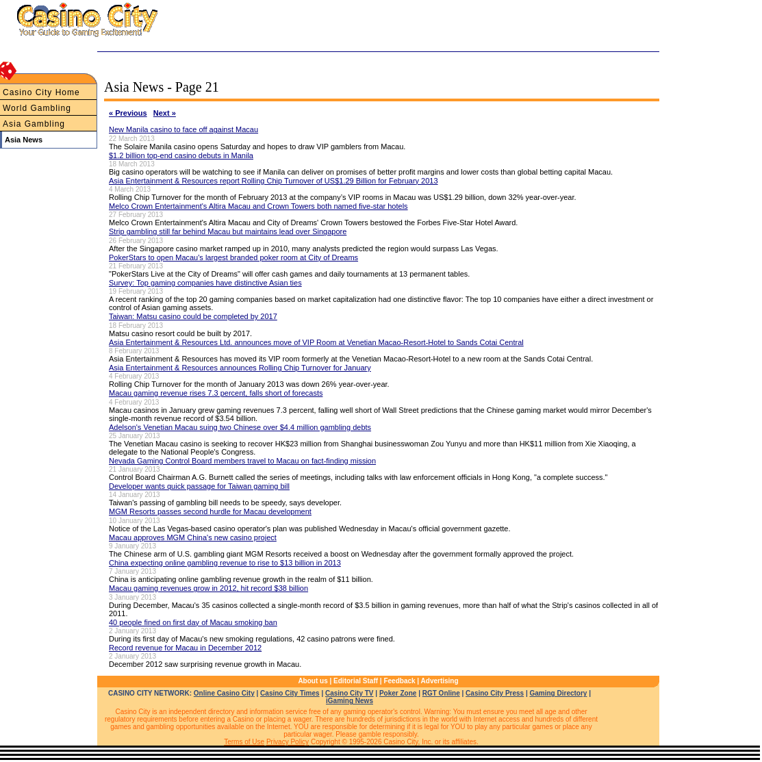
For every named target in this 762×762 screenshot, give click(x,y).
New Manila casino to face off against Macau (183, 129)
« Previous (128, 113)
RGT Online (441, 693)
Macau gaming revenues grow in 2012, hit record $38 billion (208, 588)
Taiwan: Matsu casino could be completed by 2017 (193, 316)
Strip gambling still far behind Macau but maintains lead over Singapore (227, 231)
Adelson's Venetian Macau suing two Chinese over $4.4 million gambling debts (240, 427)
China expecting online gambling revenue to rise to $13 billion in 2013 (225, 563)
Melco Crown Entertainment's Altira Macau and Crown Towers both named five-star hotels (258, 206)
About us (312, 681)
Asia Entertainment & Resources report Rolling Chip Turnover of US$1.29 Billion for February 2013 (273, 181)
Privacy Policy (287, 742)
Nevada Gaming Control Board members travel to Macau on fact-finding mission (242, 461)
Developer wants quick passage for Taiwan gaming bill (199, 486)
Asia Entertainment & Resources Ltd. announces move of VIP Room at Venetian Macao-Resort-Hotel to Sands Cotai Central (316, 342)
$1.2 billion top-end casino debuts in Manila (181, 155)
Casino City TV (349, 693)
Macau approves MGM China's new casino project (193, 537)
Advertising (440, 681)
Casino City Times (290, 693)
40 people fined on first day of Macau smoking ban (193, 622)
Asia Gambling (34, 124)
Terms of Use (244, 742)
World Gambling (37, 108)
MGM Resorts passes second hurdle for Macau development (210, 511)
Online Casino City (224, 693)
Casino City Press (495, 693)
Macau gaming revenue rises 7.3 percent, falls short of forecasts (215, 393)
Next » (164, 113)
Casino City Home (41, 92)
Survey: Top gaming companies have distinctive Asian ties (205, 283)
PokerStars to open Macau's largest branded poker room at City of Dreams (233, 257)
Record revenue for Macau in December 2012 (185, 648)
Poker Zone (397, 693)
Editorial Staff (355, 681)
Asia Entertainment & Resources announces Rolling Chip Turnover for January (240, 368)
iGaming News (349, 700)
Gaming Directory (558, 693)
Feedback (399, 681)
